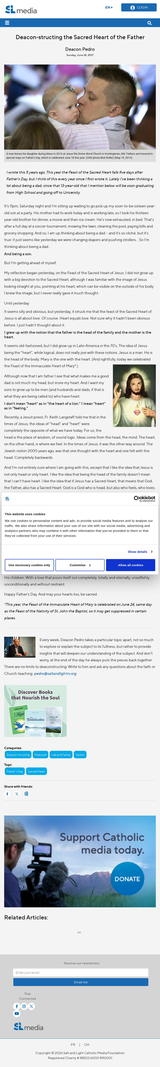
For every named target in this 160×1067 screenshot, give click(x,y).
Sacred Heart (36, 771)
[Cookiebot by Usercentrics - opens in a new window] (137, 499)
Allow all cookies (130, 565)
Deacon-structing (18, 754)
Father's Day (15, 771)
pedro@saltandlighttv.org (55, 673)
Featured (40, 754)
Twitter (80, 754)
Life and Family (61, 754)
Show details (137, 551)
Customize (80, 565)
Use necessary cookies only (29, 565)
